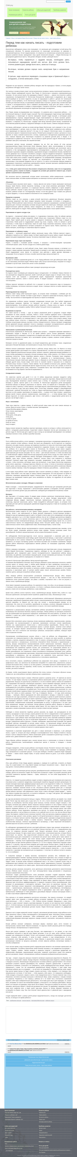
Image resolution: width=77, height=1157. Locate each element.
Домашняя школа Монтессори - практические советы (38, 1060)
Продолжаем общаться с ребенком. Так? (14, 1119)
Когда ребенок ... (42, 1137)
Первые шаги (42, 1119)
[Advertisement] (38, 1020)
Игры (6, 1143)
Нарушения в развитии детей (45, 1135)
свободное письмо (15, 1000)
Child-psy (9, 5)
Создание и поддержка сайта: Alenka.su (52, 1155)
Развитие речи (42, 1112)
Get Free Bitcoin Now (15, 1043)
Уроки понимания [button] (14, 10)
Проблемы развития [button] (59, 10)
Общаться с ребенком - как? (11, 1114)
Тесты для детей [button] (30, 15)
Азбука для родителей (11, 1126)
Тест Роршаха (42, 1152)
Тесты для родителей (44, 1147)
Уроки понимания (10, 1110)
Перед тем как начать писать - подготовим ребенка (38, 1065)
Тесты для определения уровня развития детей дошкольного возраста (54, 1150)
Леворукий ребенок (43, 1132)
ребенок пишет (49, 1000)
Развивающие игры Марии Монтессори (38, 1057)
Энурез (40, 1130)
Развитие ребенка (44, 1110)
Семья (6, 1137)
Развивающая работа (11, 1141)
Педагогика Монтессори (38, 1062)
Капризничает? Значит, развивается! (13, 1117)
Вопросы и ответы (44, 1141)
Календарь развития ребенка (45, 1121)
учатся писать (26, 1000)
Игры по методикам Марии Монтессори (13, 1148)
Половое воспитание (9, 1130)
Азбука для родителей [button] (43, 10)
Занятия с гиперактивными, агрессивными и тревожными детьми (19, 1146)
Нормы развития (42, 1114)
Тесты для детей (43, 1145)
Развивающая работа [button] (15, 15)
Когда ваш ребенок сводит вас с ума (13, 1112)
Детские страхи (42, 1128)
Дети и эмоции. (8, 1132)
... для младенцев (9, 1150)
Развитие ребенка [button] (28, 10)
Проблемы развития (44, 1126)
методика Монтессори (37, 1000)
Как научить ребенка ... (44, 1117)
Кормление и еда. (9, 1135)
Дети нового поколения (10, 1128)
